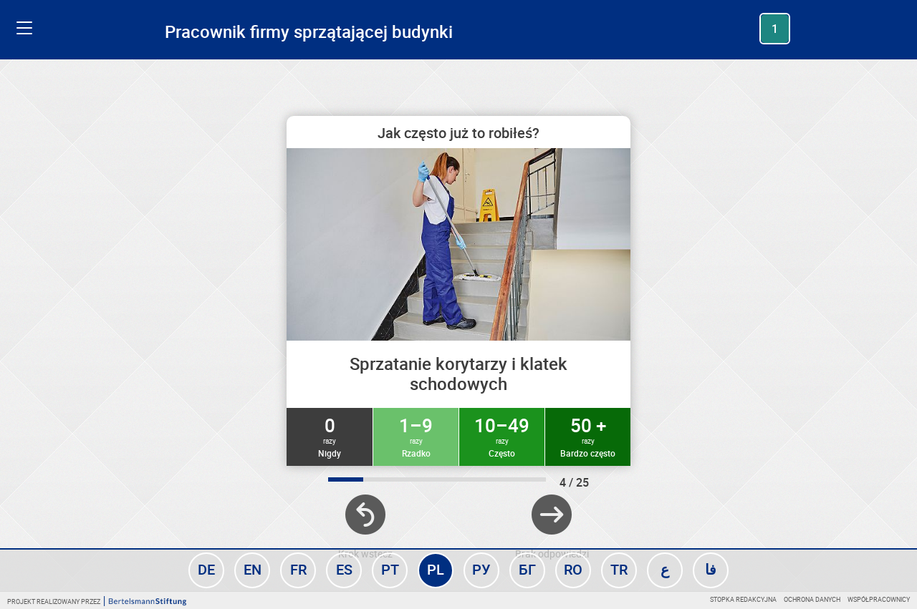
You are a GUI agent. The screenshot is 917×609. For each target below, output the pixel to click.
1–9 (415, 436)
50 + (587, 436)
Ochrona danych (812, 599)
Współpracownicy (879, 599)
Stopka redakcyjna (743, 599)
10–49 (501, 436)
